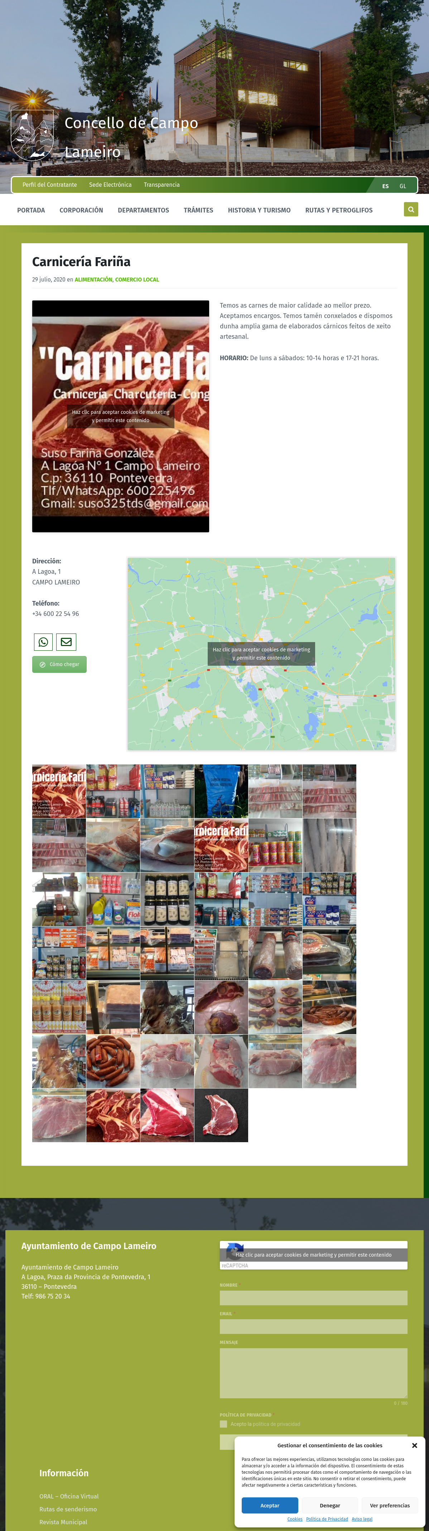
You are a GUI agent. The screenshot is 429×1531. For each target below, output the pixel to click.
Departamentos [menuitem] (143, 210)
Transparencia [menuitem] (162, 184)
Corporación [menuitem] (81, 210)
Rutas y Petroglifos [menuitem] (339, 210)
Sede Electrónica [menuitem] (110, 184)
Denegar (330, 1505)
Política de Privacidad (327, 1519)
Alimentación (93, 279)
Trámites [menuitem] (198, 210)
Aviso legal (362, 1519)
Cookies (295, 1519)
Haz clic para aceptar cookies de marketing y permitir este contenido (120, 416)
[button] (414, 1445)
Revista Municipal (63, 1519)
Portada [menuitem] (31, 210)
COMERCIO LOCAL (137, 279)
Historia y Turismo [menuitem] (259, 210)
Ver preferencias (390, 1505)
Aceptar (270, 1505)
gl (403, 186)
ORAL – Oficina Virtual (69, 1494)
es (385, 186)
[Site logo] (32, 159)
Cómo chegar (59, 664)
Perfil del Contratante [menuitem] (50, 184)
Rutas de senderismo (68, 1507)
